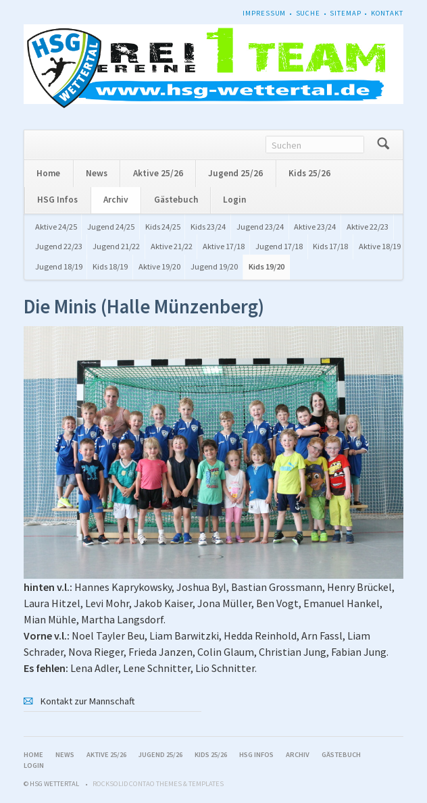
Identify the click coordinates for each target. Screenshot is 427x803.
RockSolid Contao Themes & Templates (158, 783)
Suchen (383, 144)
